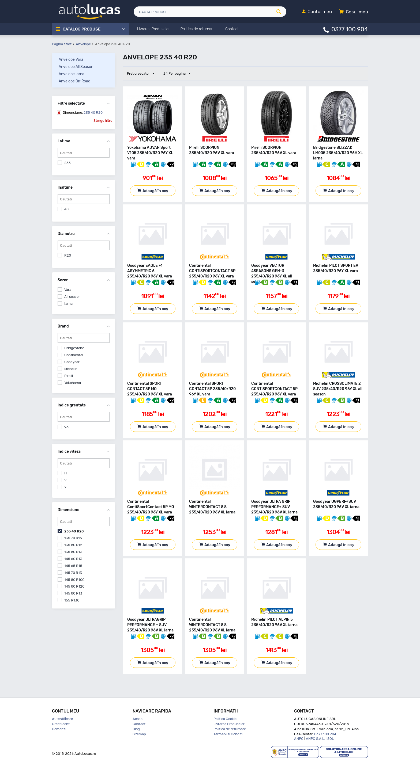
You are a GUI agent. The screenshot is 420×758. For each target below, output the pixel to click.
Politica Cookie (225, 719)
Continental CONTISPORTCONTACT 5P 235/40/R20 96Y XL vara (212, 271)
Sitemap (139, 734)
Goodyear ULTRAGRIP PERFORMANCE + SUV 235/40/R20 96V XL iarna (150, 625)
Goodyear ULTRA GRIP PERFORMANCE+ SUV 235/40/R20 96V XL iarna (274, 507)
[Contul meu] (317, 12)
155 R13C (72, 600)
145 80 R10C (74, 580)
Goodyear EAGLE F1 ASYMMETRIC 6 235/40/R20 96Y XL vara (149, 271)
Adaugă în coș (155, 191)
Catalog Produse (81, 29)
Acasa (137, 719)
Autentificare (62, 719)
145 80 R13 (73, 593)
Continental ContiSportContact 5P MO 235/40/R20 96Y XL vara (150, 507)
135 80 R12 (73, 545)
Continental (73, 355)
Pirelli (68, 376)
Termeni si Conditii (228, 734)
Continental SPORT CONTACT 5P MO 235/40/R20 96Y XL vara (149, 389)
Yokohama (72, 383)
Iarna (68, 304)
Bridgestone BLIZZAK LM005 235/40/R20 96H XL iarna (338, 153)
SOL (330, 739)
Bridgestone (74, 348)
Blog (136, 729)
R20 (67, 255)
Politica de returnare (229, 729)
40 (66, 209)
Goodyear (72, 362)
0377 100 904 (349, 29)
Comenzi (59, 729)
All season (72, 297)
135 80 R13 (73, 552)
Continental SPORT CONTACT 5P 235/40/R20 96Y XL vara (212, 389)
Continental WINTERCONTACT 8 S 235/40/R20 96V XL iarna (212, 507)
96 (66, 427)
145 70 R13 (73, 573)
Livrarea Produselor (229, 724)
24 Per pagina (176, 73)
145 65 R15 (73, 566)
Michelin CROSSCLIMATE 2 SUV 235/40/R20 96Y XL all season (337, 389)
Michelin (70, 369)
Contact (139, 724)
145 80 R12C (74, 586)
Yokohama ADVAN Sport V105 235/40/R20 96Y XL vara (150, 153)
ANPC (298, 739)
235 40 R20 (83, 113)
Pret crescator (141, 73)
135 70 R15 (73, 538)
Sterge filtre (102, 121)
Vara (67, 290)
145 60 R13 (73, 559)
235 (67, 163)
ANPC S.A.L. (315, 739)
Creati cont (61, 724)
